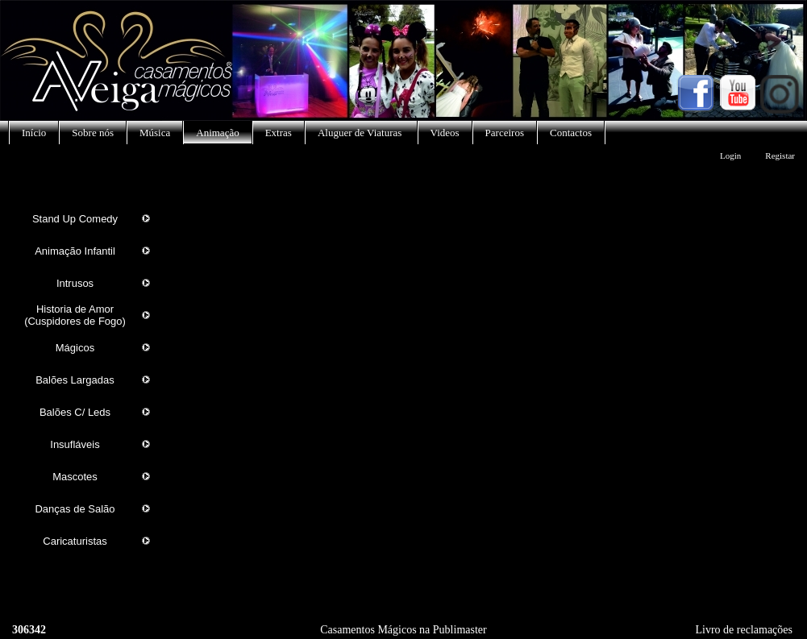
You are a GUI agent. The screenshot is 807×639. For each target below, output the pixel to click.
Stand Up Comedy (75, 219)
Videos (445, 133)
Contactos (571, 133)
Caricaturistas (74, 541)
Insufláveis (74, 444)
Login (730, 155)
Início (34, 133)
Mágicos (75, 348)
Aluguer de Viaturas (361, 133)
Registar (780, 155)
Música (154, 133)
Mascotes (75, 477)
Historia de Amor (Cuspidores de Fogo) (75, 315)
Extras (278, 133)
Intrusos (75, 283)
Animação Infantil (75, 251)
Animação (217, 133)
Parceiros (504, 133)
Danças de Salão (74, 509)
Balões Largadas (74, 380)
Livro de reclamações (744, 630)
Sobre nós (93, 133)
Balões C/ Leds (75, 412)
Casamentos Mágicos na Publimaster (403, 630)
